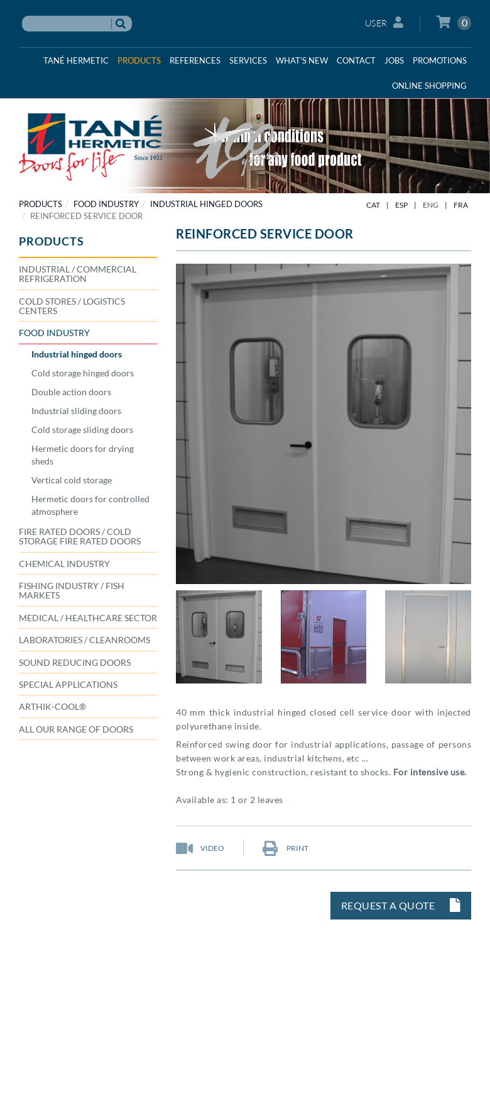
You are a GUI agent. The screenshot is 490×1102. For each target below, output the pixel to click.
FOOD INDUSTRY (106, 204)
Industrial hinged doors (206, 204)
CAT (373, 205)
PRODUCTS (40, 204)
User (384, 22)
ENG (430, 205)
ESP (401, 205)
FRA (461, 205)
